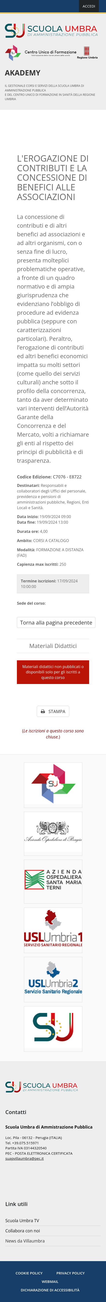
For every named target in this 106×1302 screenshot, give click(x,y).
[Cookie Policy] (29, 1273)
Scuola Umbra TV (22, 1220)
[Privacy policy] (70, 1273)
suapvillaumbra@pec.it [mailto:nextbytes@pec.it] (24, 1158)
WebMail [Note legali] (50, 1281)
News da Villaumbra (25, 1241)
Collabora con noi (22, 1231)
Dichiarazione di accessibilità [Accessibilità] (50, 1289)
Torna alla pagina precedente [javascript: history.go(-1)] (56, 622)
